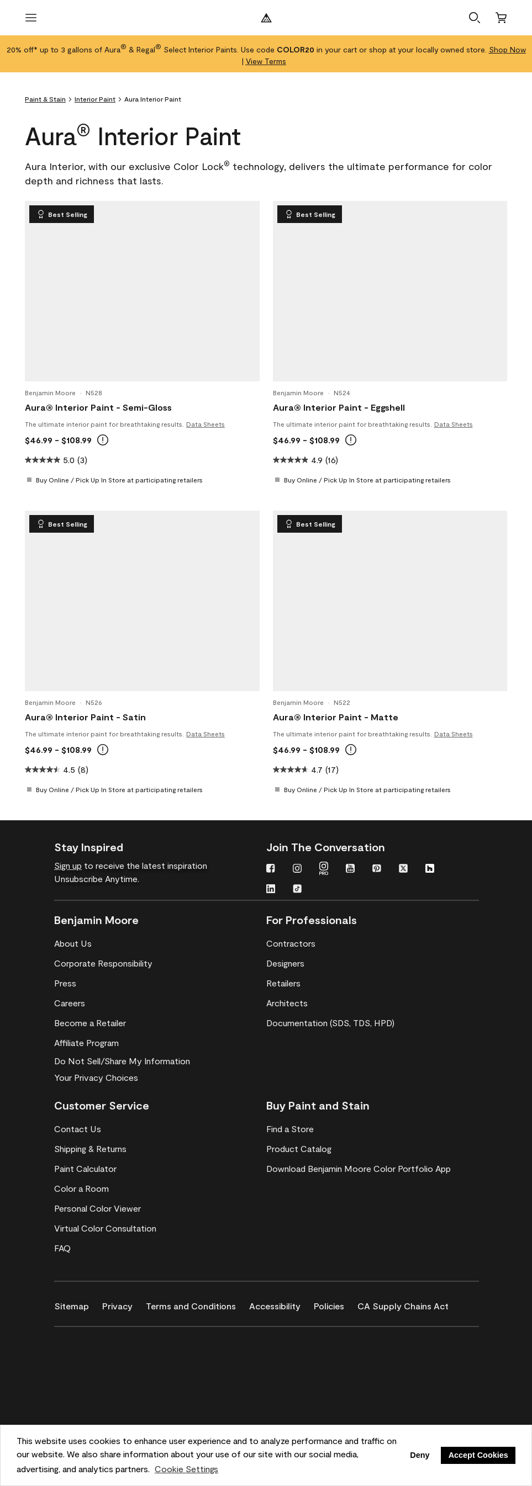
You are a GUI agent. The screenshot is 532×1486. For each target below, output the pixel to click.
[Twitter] (403, 869)
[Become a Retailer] (90, 1023)
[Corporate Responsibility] (103, 963)
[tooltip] (102, 440)
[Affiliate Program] (86, 1043)
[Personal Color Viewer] (97, 1208)
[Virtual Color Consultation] (105, 1228)
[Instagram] (297, 869)
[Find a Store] (290, 1129)
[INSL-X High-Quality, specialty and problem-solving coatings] (107, 1375)
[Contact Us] (77, 1129)
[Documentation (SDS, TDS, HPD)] (330, 1023)
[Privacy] (124, 1303)
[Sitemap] (78, 1303)
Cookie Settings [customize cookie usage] (186, 1468)
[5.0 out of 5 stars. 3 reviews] (56, 459)
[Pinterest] (376, 869)
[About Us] (73, 943)
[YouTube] (350, 869)
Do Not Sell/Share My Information (122, 1060)
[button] (474, 17)
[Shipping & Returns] (90, 1149)
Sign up (68, 865)
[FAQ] (62, 1248)
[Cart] (501, 17)
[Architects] (287, 1003)
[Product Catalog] (298, 1149)
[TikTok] (297, 889)
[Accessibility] (281, 1303)
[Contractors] (290, 943)
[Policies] (335, 1303)
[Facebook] (270, 869)
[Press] (65, 983)
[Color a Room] (81, 1188)
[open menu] (31, 17)
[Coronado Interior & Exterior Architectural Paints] (107, 1407)
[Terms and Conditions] (197, 1303)
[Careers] (69, 1003)
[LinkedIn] (270, 889)
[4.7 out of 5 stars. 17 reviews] (306, 769)
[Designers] (285, 963)
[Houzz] (429, 869)
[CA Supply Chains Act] (409, 1303)
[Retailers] (283, 983)
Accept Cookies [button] (478, 1455)
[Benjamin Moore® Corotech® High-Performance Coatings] (107, 1343)
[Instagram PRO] (323, 869)
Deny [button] (419, 1455)
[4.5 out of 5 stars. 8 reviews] (56, 769)
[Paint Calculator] (85, 1168)
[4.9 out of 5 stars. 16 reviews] (305, 459)
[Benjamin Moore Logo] (266, 17)
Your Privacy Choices (96, 1077)
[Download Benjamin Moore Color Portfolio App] (358, 1168)
